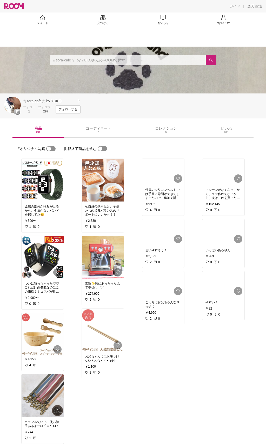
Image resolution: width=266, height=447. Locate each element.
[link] (43, 180)
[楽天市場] (254, 6)
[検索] (211, 60)
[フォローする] (68, 109)
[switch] (51, 148)
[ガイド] (234, 6)
